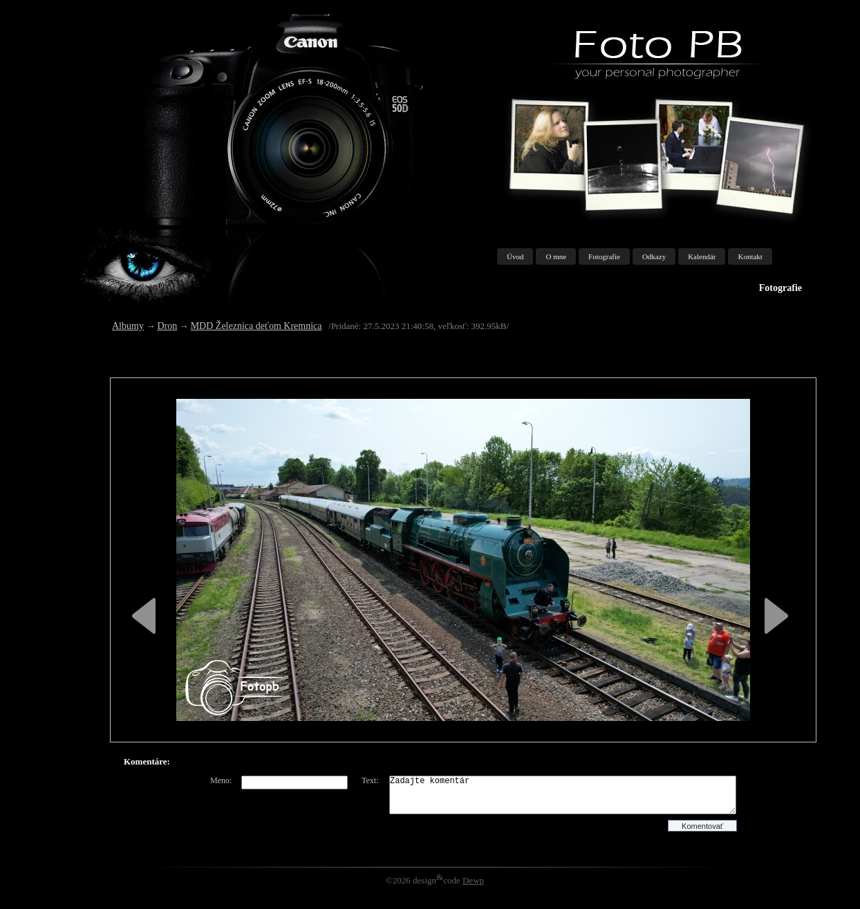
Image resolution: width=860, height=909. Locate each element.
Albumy (128, 326)
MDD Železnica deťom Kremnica (256, 326)
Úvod (515, 256)
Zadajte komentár (562, 795)
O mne (555, 256)
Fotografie (604, 256)
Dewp (473, 880)
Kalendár (702, 256)
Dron (167, 326)
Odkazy (654, 256)
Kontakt (750, 256)
